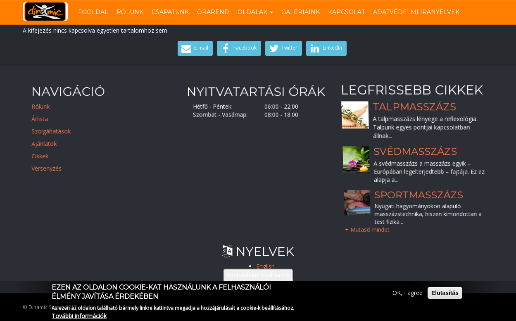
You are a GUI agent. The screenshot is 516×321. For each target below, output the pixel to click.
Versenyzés (51, 168)
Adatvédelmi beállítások (258, 277)
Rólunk (130, 12)
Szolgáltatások (55, 131)
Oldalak (255, 12)
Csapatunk (170, 12)
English (265, 266)
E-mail (194, 48)
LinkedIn (325, 48)
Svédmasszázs (415, 151)
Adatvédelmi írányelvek (416, 12)
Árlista (44, 119)
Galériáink (300, 12)
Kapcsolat (346, 12)
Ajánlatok (48, 143)
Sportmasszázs (418, 194)
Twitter (283, 48)
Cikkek (44, 156)
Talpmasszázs (414, 106)
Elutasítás (445, 295)
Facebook (238, 48)
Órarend (213, 12)
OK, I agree (407, 295)
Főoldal (93, 12)
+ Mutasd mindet (367, 229)
